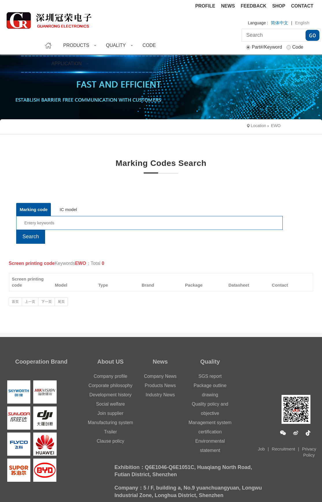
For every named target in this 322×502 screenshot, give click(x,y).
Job (261, 448)
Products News (160, 385)
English (302, 22)
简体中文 (279, 22)
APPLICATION (66, 63)
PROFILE (205, 5)
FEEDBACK (254, 5)
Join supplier (110, 413)
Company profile (110, 376)
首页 (15, 302)
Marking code (34, 209)
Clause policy (110, 441)
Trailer (110, 431)
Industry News (160, 394)
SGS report (210, 376)
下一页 (46, 302)
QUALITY (115, 45)
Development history (110, 394)
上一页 (30, 302)
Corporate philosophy (110, 385)
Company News (160, 376)
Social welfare (110, 404)
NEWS (228, 5)
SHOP (278, 5)
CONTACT (302, 5)
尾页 (61, 302)
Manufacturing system (110, 422)
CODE (149, 45)
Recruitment (283, 448)
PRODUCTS (76, 45)
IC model (68, 209)
